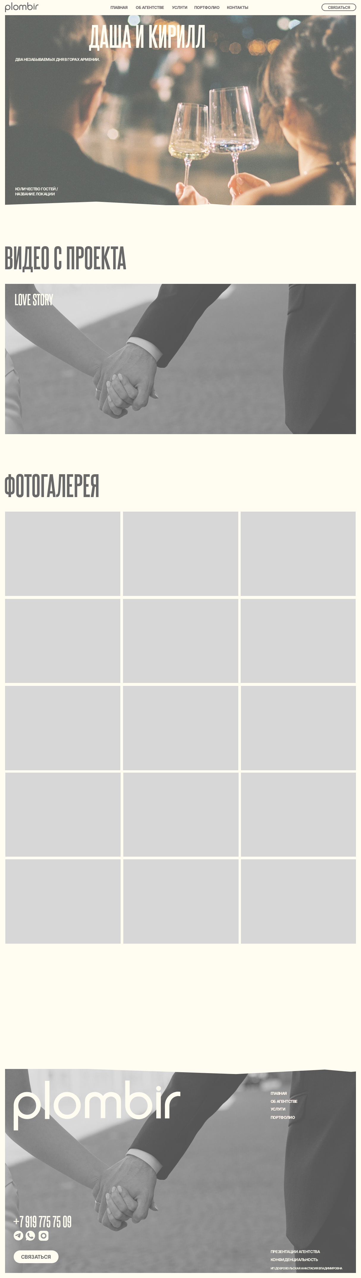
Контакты (237, 7)
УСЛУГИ (278, 1109)
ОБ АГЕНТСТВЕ (284, 1101)
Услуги (179, 7)
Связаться (339, 7)
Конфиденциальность (294, 1259)
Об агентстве (150, 7)
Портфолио (207, 7)
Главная (119, 7)
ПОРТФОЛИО (283, 1117)
